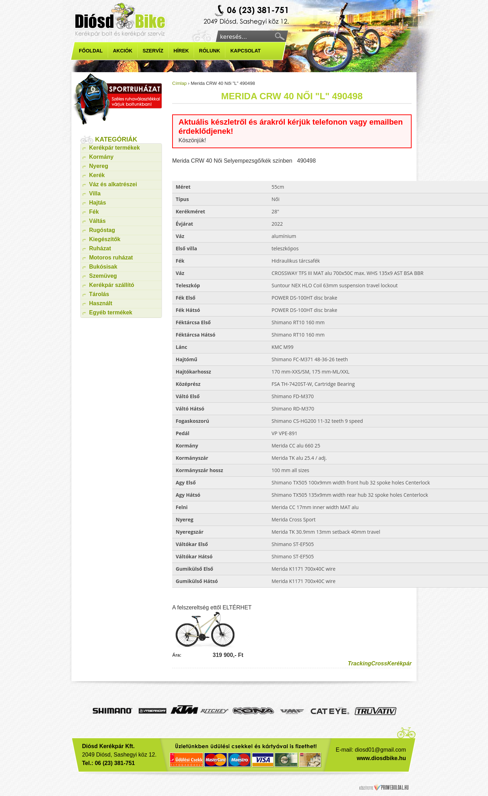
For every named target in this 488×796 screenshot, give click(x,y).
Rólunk (209, 51)
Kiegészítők (104, 239)
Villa (95, 193)
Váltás (97, 221)
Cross (379, 663)
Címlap (179, 83)
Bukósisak (103, 267)
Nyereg (98, 166)
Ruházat (100, 248)
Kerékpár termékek (114, 148)
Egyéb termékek (110, 312)
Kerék (97, 175)
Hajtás (97, 203)
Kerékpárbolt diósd (247, 15)
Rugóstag (102, 230)
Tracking (359, 663)
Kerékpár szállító (111, 285)
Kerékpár (399, 663)
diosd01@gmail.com (380, 750)
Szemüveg (103, 276)
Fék (94, 212)
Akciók (122, 51)
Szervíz (153, 51)
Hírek (181, 51)
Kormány (101, 157)
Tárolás (99, 294)
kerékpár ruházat (117, 99)
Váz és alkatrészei (113, 184)
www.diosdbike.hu (381, 758)
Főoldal (91, 51)
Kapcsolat (245, 51)
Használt (100, 303)
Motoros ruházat (111, 258)
